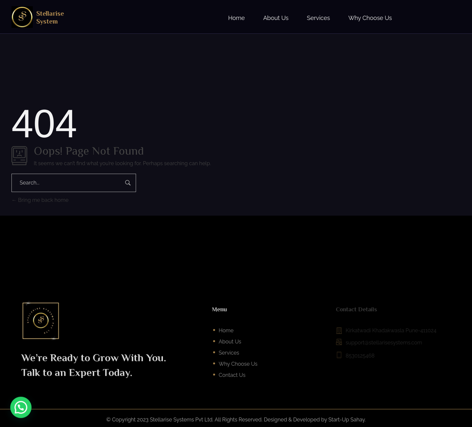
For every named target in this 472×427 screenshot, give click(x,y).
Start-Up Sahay (346, 420)
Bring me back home (40, 200)
